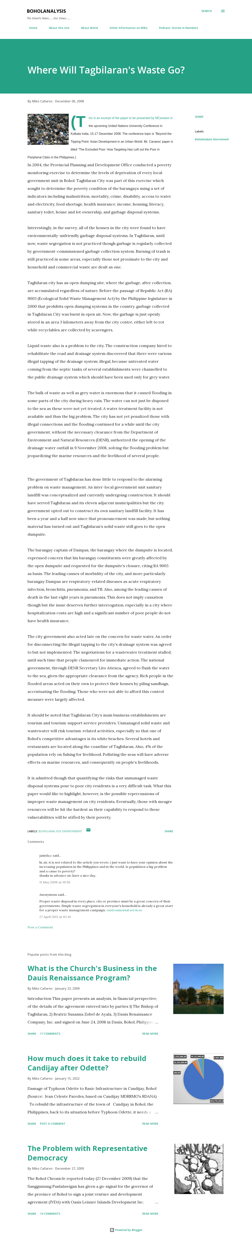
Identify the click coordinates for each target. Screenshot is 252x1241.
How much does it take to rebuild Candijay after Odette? (87, 1063)
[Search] (206, 11)
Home (31, 28)
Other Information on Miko (126, 28)
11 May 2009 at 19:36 (54, 882)
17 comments (50, 1033)
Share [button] (199, 116)
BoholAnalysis (46, 11)
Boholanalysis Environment (212, 139)
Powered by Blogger (126, 1230)
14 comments (50, 1213)
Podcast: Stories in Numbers (176, 28)
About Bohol (87, 28)
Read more (150, 1033)
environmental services (124, 910)
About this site (56, 28)
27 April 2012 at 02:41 (55, 917)
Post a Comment (40, 927)
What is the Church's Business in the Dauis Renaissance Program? (92, 973)
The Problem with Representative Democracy (87, 1153)
